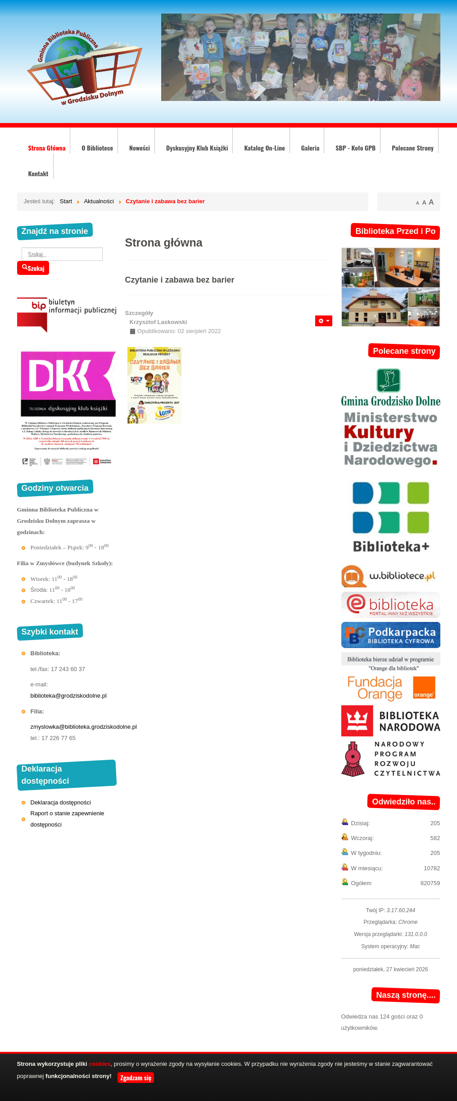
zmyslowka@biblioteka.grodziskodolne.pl (84, 726)
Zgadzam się (135, 1077)
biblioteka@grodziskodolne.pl (69, 695)
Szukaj (33, 268)
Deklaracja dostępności (61, 802)
